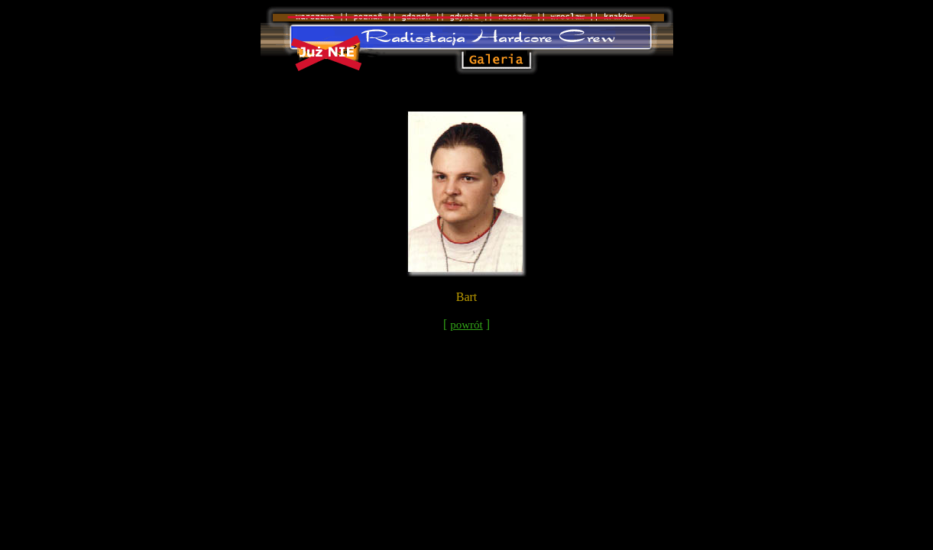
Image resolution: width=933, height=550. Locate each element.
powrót (466, 325)
